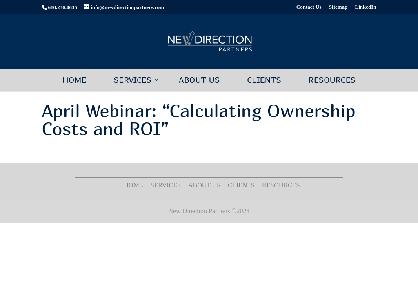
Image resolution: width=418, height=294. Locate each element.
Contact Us (309, 7)
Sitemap (338, 7)
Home (74, 80)
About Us (199, 80)
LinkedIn (365, 7)
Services (132, 80)
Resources (332, 80)
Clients (264, 80)
